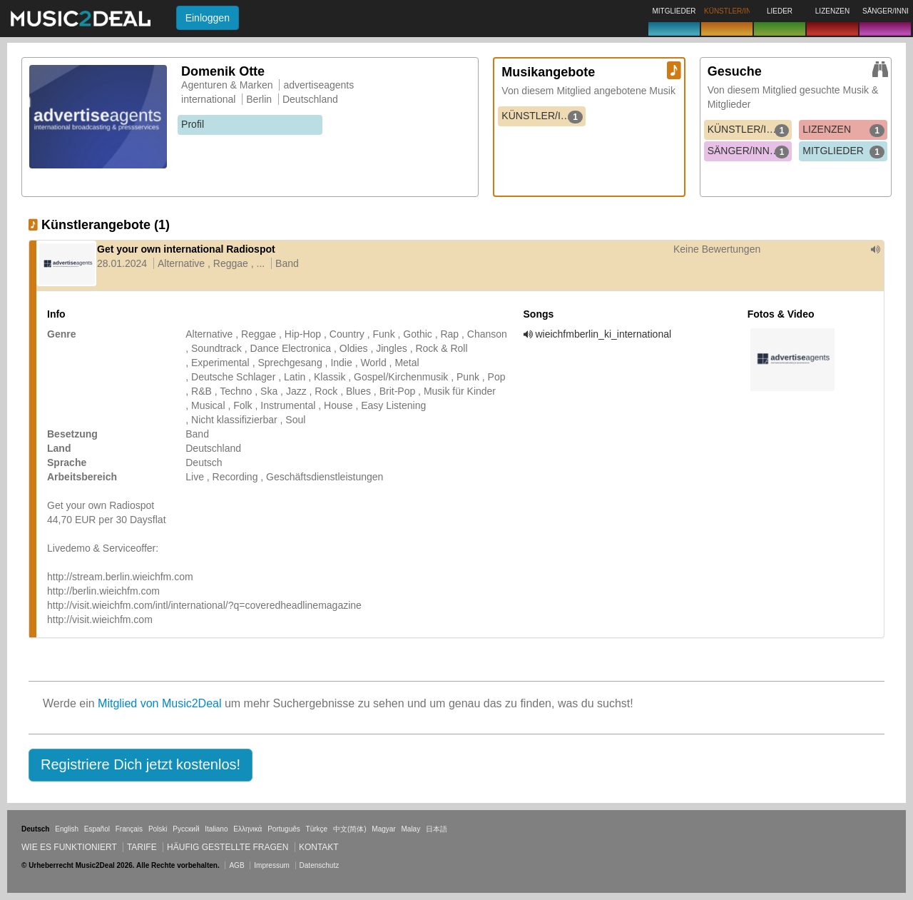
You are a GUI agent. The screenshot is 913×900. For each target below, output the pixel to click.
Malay (411, 829)
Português (283, 829)
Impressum (271, 865)
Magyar (383, 829)
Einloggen (207, 18)
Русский (186, 829)
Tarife (143, 847)
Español (97, 829)
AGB (236, 865)
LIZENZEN (843, 130)
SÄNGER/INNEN (749, 151)
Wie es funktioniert (69, 847)
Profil (192, 124)
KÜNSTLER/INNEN (543, 116)
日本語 (436, 829)
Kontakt (319, 847)
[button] (141, 765)
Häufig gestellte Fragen (227, 847)
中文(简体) (350, 829)
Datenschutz (320, 865)
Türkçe (317, 829)
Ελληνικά (247, 829)
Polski (158, 829)
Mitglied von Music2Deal (159, 703)
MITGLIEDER (843, 151)
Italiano (216, 829)
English (66, 829)
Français (129, 829)
